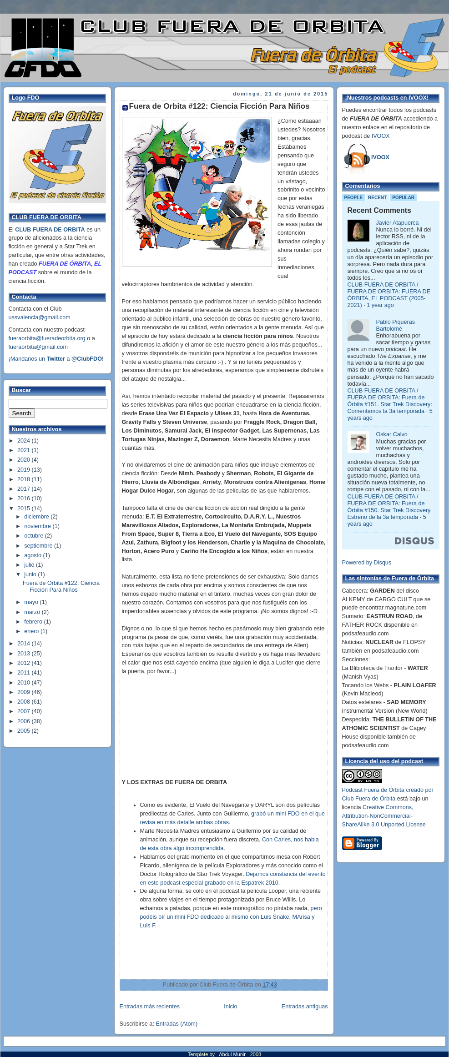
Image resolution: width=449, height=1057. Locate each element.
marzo (33, 612)
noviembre (38, 526)
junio (31, 574)
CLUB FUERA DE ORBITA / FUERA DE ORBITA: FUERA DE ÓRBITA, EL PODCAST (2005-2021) (389, 295)
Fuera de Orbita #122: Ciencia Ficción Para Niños (61, 586)
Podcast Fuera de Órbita (373, 790)
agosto (33, 555)
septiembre (39, 546)
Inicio (230, 1006)
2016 (24, 498)
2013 (24, 653)
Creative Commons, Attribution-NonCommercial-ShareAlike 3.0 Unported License (384, 816)
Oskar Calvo (392, 434)
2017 (24, 489)
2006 (24, 721)
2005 (24, 731)
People (353, 197)
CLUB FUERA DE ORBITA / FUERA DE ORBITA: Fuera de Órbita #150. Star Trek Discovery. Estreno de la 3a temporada (390, 506)
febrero (34, 622)
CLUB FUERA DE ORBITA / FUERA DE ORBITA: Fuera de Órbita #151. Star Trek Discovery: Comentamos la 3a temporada (390, 401)
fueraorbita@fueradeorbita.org (47, 338)
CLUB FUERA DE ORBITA (50, 229)
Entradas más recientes (150, 1006)
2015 (24, 508)
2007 (24, 711)
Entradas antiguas (305, 1006)
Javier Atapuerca (397, 223)
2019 (24, 470)
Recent (377, 197)
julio (30, 565)
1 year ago (380, 305)
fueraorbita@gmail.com (38, 347)
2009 (24, 692)
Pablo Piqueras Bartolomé (395, 325)
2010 (24, 683)
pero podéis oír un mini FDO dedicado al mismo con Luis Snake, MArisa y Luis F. (231, 917)
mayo (32, 602)
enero (32, 631)
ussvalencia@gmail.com (40, 317)
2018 (24, 479)
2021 (24, 450)
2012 (24, 663)
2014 (24, 643)
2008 (24, 702)
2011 (24, 672)
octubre (34, 536)
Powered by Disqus (367, 562)
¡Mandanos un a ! (56, 359)
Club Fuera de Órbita (369, 798)
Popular (403, 197)
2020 (24, 460)
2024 (24, 441)
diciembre (37, 516)
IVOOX (381, 136)
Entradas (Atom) (176, 1024)
